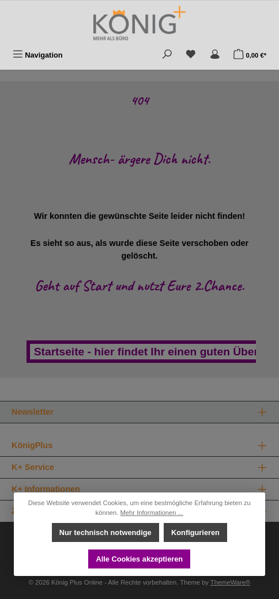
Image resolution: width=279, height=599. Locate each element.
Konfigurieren (195, 532)
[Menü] (38, 55)
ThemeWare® (230, 582)
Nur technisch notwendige (105, 532)
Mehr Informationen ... (151, 512)
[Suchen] (167, 55)
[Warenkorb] (250, 55)
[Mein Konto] (215, 55)
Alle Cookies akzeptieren (139, 559)
